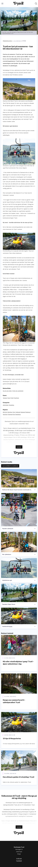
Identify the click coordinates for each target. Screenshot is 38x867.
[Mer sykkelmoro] (19, 542)
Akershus (9, 412)
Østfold (5, 412)
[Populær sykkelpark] (19, 509)
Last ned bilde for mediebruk (10, 466)
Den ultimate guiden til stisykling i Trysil (18, 777)
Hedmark (17, 412)
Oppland (23, 412)
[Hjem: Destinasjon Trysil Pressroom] (18, 3)
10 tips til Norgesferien (12, 738)
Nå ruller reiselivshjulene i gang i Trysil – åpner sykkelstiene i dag (18, 662)
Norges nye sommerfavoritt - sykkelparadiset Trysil (14, 701)
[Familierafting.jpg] (19, 616)
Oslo (14, 412)
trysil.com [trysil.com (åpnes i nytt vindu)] (19, 858)
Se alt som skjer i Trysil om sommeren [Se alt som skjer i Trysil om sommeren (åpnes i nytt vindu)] (13, 391)
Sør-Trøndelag (17, 414)
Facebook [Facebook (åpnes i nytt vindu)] (19, 861)
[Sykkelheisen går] (19, 568)
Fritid (11, 398)
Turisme (5, 398)
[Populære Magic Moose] (19, 593)
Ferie (8, 398)
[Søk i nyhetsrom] (36, 3)
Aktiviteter (6, 405)
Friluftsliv (16, 398)
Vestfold (5, 414)
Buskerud (27, 412)
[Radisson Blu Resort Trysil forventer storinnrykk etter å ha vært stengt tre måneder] (19, 478)
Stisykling (11, 405)
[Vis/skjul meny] (2, 3)
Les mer (19, 447)
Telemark (10, 414)
